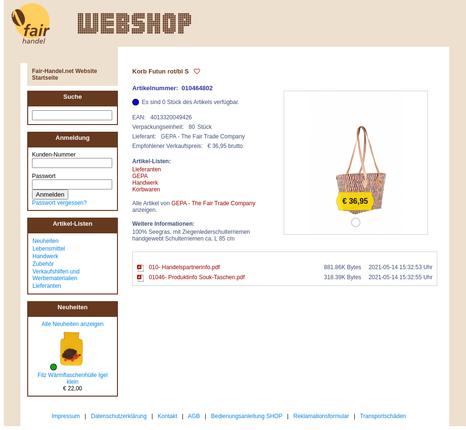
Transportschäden (383, 416)
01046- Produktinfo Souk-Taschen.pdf (197, 277)
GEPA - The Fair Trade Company (213, 203)
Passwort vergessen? (59, 202)
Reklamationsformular (321, 416)
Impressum (66, 416)
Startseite (45, 77)
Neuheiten (45, 241)
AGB (194, 416)
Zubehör (43, 264)
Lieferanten (46, 286)
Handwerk (45, 256)
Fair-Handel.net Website (64, 71)
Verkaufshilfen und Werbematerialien (56, 275)
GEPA (140, 176)
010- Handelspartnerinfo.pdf (184, 267)
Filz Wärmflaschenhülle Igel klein (73, 378)
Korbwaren (146, 189)
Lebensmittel (48, 248)
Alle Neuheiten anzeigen (73, 324)
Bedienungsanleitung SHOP (246, 416)
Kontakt (167, 416)
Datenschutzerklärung (119, 416)
